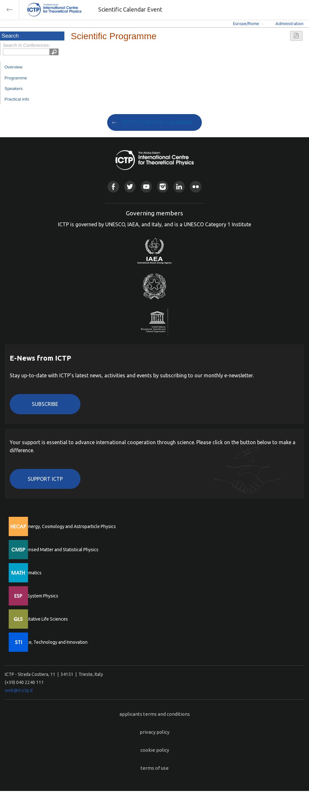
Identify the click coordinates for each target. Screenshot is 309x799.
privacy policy (154, 732)
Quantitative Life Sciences (42, 619)
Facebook (113, 186)
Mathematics (29, 572)
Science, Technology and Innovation (52, 642)
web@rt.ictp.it (19, 690)
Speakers (14, 88)
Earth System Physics (37, 595)
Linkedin (179, 186)
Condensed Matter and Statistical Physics (57, 549)
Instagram (162, 186)
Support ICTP (45, 479)
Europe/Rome (246, 23)
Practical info (17, 99)
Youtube (146, 186)
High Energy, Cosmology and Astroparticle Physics (66, 526)
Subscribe (45, 404)
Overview (14, 67)
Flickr (195, 186)
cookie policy (154, 750)
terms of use (155, 768)
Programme (16, 78)
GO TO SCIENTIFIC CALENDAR (157, 122)
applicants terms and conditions (154, 714)
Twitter (130, 186)
